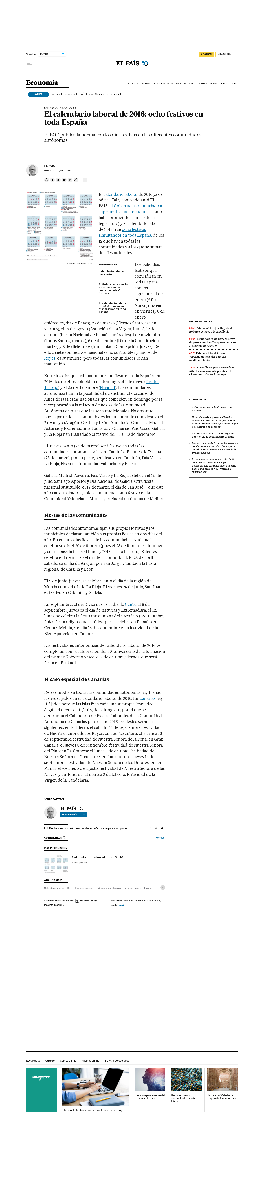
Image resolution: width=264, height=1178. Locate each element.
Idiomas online (90, 1060)
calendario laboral (121, 194)
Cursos (50, 1060)
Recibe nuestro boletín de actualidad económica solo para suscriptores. (88, 828)
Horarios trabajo (132, 887)
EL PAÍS (49, 166)
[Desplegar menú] (29, 63)
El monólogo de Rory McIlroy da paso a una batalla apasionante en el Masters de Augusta (212, 342)
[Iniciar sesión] (226, 54)
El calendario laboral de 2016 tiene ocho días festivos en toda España (113, 307)
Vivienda (146, 84)
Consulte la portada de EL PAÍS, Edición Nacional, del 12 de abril (86, 94)
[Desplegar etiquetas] (162, 887)
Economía (42, 82)
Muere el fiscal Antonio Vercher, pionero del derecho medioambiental (208, 357)
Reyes (49, 358)
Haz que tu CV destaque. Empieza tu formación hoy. (221, 1097)
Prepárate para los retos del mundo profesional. (150, 1097)
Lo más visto (197, 399)
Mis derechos (174, 84)
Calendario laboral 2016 (59, 108)
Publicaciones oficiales (108, 887)
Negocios (189, 84)
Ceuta (130, 604)
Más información (54, 904)
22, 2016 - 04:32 (64, 171)
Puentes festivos (84, 887)
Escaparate (33, 1060)
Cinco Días (202, 84)
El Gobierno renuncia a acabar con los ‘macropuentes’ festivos (113, 289)
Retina (213, 84)
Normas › (160, 837)
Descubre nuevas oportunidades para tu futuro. (183, 1098)
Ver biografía (73, 814)
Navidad (107, 387)
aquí (121, 904)
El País (75, 862)
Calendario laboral (54, 887)
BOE (69, 887)
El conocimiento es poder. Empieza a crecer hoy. (92, 1110)
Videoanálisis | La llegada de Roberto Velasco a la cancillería (211, 329)
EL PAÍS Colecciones (117, 1060)
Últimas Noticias (228, 84)
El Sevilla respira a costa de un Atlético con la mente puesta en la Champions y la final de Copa (212, 371)
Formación (159, 84)
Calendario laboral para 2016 (112, 273)
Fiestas (148, 887)
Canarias (147, 698)
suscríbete (207, 54)
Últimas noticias (200, 321)
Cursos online (68, 1060)
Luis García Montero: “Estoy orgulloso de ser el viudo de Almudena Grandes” (213, 435)
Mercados (133, 84)
